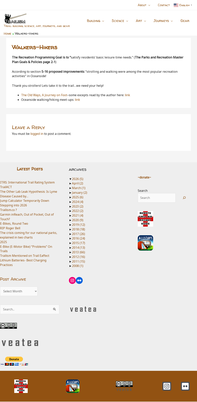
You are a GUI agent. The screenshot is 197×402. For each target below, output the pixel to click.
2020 (77, 220)
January (80, 192)
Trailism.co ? (9, 210)
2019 (78, 225)
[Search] (184, 198)
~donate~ (145, 177)
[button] (151, 5)
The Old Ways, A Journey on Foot (44, 95)
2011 (78, 261)
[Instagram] (166, 386)
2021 (77, 215)
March (79, 188)
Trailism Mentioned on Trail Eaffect (25, 256)
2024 (77, 202)
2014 (78, 247)
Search (143, 190)
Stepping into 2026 (13, 205)
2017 (78, 234)
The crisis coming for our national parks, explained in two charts (29, 235)
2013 (78, 252)
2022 (77, 211)
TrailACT (6, 187)
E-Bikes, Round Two (14, 223)
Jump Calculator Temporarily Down (25, 200)
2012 (78, 257)
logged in (37, 134)
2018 (78, 229)
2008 (77, 266)
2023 (77, 206)
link (128, 95)
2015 (78, 243)
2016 (78, 238)
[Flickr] (185, 386)
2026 (77, 179)
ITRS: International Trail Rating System (28, 182)
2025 (3, 242)
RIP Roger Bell (10, 228)
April (77, 183)
